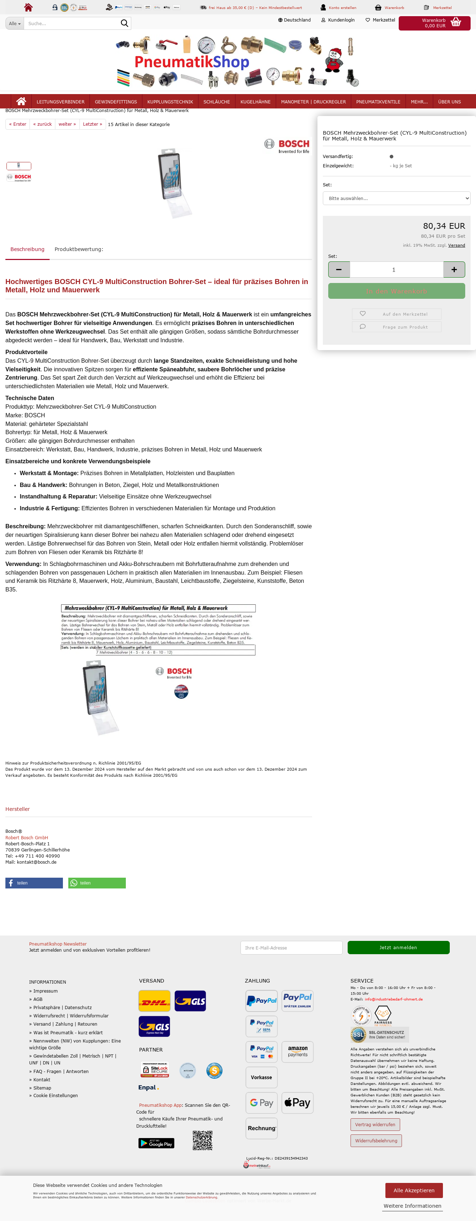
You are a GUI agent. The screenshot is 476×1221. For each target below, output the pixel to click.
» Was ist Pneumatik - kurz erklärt (66, 1049)
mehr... (419, 104)
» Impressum (43, 1008)
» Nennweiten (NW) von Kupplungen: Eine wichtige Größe (75, 1061)
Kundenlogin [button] (338, 22)
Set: (327, 201)
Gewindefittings (116, 104)
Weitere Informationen (412, 1206)
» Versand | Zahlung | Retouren (63, 1041)
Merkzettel (380, 22)
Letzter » (92, 141)
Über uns (449, 104)
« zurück (42, 141)
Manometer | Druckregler (313, 104)
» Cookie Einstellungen (53, 1112)
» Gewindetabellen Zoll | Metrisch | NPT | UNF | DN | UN (72, 1076)
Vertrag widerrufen (375, 1141)
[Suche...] (14, 23)
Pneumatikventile (378, 104)
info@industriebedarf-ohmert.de (394, 1016)
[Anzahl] (397, 286)
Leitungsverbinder (60, 104)
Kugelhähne (256, 104)
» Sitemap (40, 1105)
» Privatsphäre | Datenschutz (60, 1024)
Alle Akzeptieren (414, 1190)
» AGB (35, 1016)
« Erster (17, 141)
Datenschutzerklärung (201, 1197)
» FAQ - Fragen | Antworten (59, 1088)
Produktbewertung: (79, 266)
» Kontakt (39, 1096)
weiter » (67, 141)
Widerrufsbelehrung (376, 1157)
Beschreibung (27, 266)
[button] (294, 23)
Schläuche (216, 104)
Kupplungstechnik (170, 104)
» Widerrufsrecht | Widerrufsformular (69, 1032)
